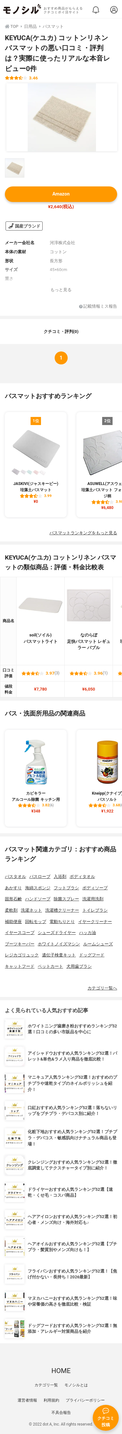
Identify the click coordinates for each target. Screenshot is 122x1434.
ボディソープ (95, 887)
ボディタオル (82, 876)
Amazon (61, 194)
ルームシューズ (98, 944)
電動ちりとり (62, 921)
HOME (61, 1371)
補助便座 (13, 921)
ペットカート (50, 966)
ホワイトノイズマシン (59, 944)
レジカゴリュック (22, 955)
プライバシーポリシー (85, 1400)
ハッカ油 (87, 932)
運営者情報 (27, 1400)
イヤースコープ (19, 932)
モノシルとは (76, 1385)
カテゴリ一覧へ (102, 988)
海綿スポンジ (37, 887)
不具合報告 (61, 1412)
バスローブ (39, 876)
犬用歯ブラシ (79, 966)
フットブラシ (66, 887)
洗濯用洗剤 (92, 898)
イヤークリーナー (95, 921)
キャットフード (19, 966)
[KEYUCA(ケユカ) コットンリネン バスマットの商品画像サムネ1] (14, 168)
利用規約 (51, 1400)
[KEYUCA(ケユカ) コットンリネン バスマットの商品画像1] (62, 117)
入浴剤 (60, 876)
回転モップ (35, 921)
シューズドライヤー (57, 932)
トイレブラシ (95, 910)
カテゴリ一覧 (46, 1385)
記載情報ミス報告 (98, 306)
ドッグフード (91, 955)
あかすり (13, 887)
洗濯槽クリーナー (62, 910)
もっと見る (61, 289)
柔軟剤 (11, 910)
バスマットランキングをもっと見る (83, 532)
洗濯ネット (31, 910)
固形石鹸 (13, 898)
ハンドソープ (37, 898)
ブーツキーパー (19, 944)
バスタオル (15, 876)
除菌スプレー (66, 898)
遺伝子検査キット (59, 955)
